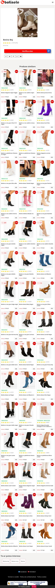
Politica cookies (41, 577)
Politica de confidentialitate (28, 577)
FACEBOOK (22, 572)
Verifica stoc (36, 51)
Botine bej (6, 561)
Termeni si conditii (13, 577)
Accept (34, 586)
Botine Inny (15, 561)
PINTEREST (32, 572)
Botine (23, 561)
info (16, 96)
